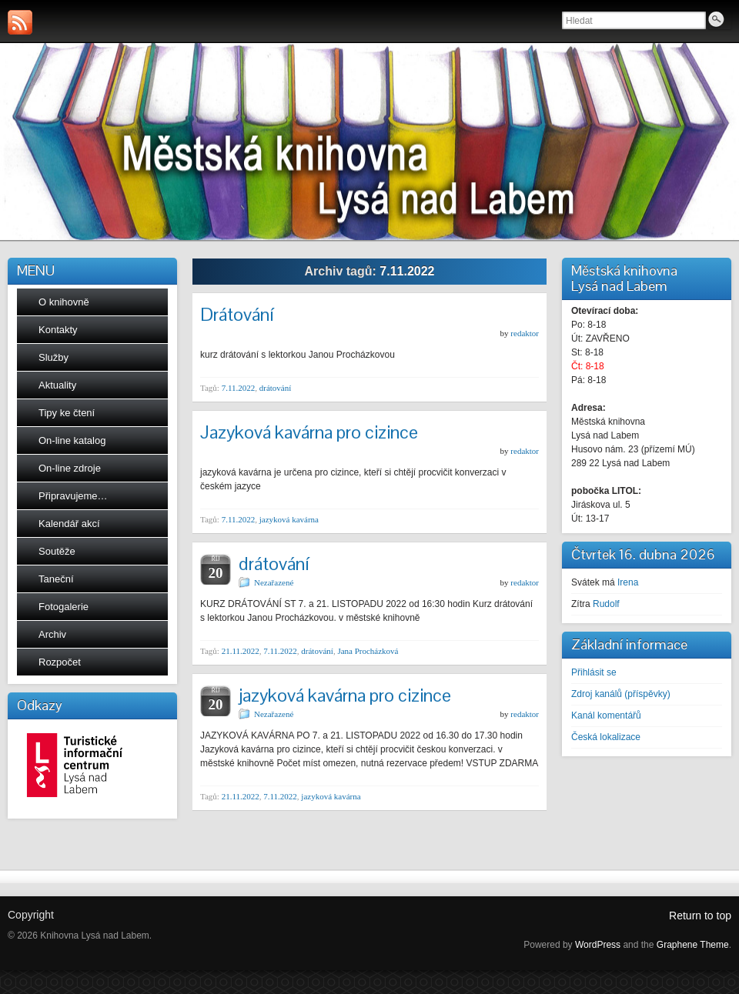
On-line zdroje (69, 468)
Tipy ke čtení (66, 413)
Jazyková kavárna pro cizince (309, 432)
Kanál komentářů (606, 715)
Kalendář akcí (69, 523)
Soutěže (56, 551)
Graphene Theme (693, 944)
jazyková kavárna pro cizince (345, 695)
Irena (627, 582)
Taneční (56, 579)
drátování (275, 387)
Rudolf (606, 604)
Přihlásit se (594, 672)
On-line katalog (71, 440)
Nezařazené (273, 582)
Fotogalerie (63, 606)
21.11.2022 (240, 650)
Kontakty (58, 329)
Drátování (236, 314)
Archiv (52, 634)
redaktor (524, 333)
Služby (53, 357)
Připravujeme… (73, 496)
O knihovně (63, 302)
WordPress (597, 944)
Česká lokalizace (605, 737)
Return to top (700, 915)
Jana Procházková (367, 650)
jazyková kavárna (289, 519)
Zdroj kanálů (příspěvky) (620, 694)
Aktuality (57, 385)
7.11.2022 (239, 387)
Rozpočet (59, 662)
